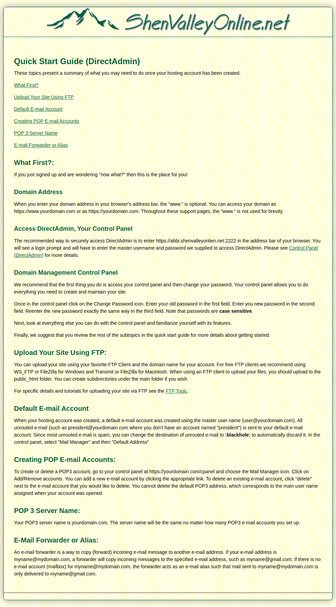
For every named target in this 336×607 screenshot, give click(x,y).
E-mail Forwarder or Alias (41, 145)
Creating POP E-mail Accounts (46, 121)
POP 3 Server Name (35, 133)
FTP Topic (176, 391)
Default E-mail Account (38, 109)
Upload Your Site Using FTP (44, 97)
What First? (26, 85)
